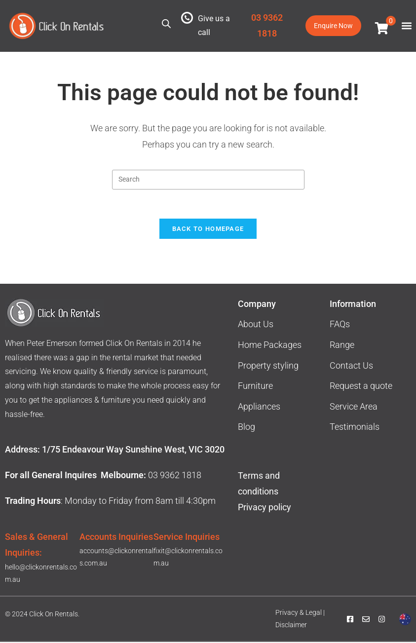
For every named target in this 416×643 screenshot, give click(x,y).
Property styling (268, 366)
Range (342, 345)
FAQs (340, 325)
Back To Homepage (208, 229)
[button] (406, 26)
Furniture (255, 386)
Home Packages (270, 345)
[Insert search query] (208, 179)
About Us (255, 325)
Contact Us (351, 366)
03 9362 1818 (174, 476)
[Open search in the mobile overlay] (166, 23)
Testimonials (354, 428)
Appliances (259, 407)
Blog (246, 428)
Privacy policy (265, 508)
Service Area (354, 407)
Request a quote (361, 386)
